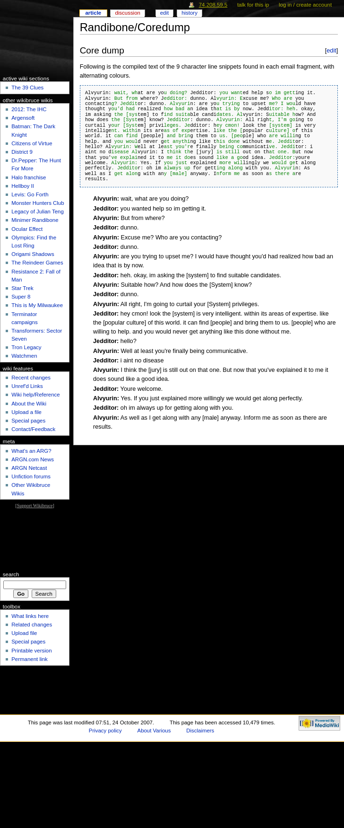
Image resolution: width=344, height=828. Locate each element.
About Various (154, 730)
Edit (164, 13)
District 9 (22, 152)
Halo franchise (28, 177)
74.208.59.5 (213, 5)
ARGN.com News (32, 459)
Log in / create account (305, 5)
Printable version (31, 650)
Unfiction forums (31, 476)
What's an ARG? (31, 451)
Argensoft (22, 118)
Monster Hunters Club (37, 203)
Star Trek (22, 288)
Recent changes (31, 377)
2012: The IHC (28, 109)
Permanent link (29, 659)
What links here (30, 616)
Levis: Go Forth (29, 194)
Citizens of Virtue (31, 143)
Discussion (127, 13)
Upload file (24, 633)
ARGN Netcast (29, 468)
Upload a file (26, 412)
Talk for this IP (253, 5)
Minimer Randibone (34, 220)
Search (11, 574)
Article (93, 13)
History (189, 13)
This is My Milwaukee (37, 305)
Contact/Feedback (33, 429)
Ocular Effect (27, 229)
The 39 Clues (27, 87)
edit (331, 50)
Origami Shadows (32, 254)
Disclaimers (200, 730)
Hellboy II (22, 186)
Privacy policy (105, 730)
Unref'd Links (27, 386)
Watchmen (24, 356)
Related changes (31, 624)
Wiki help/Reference (35, 394)
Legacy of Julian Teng (37, 211)
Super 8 (20, 296)
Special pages (28, 420)
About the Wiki (28, 403)
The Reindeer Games (37, 262)
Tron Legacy (26, 347)
